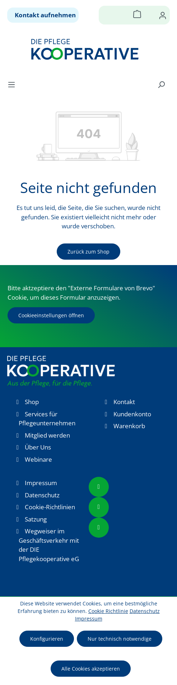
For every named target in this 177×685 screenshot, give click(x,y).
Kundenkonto (132, 414)
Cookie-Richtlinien (50, 507)
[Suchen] (161, 84)
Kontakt (124, 402)
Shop (32, 402)
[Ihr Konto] (162, 15)
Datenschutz (42, 495)
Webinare (38, 459)
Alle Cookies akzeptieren (90, 668)
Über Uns (38, 447)
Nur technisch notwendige (120, 638)
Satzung (36, 519)
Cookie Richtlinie (108, 611)
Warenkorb (129, 426)
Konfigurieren (46, 638)
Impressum (41, 483)
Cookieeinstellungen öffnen (51, 315)
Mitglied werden (47, 435)
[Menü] (13, 84)
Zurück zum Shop (88, 251)
